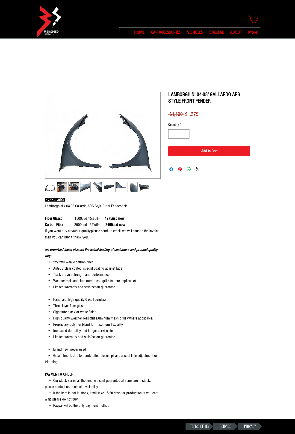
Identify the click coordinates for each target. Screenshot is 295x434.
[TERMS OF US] (199, 426)
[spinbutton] (178, 134)
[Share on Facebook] (171, 169)
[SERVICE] (225, 426)
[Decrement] (172, 134)
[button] (253, 19)
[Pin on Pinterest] (180, 169)
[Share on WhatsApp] (189, 169)
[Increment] (185, 134)
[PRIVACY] (250, 426)
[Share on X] (197, 169)
